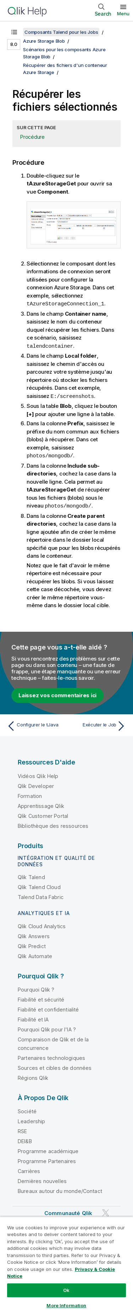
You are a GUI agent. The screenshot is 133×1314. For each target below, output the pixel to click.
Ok (66, 1290)
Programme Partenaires (47, 1159)
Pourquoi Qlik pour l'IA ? (47, 1028)
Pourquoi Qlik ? (36, 988)
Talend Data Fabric (40, 895)
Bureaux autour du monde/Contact (60, 1189)
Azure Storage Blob (44, 41)
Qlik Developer (36, 784)
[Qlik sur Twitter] (105, 1210)
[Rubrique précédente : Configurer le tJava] (35, 724)
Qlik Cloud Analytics (42, 924)
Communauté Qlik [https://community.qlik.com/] (68, 1211)
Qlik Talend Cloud (39, 885)
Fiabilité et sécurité (41, 998)
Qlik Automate (35, 954)
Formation (30, 794)
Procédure (32, 137)
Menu (123, 13)
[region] (66, 1265)
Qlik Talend (31, 875)
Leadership (31, 1119)
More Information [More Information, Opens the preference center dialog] (66, 1305)
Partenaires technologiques (51, 1056)
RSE (22, 1129)
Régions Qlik (33, 1076)
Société (27, 1110)
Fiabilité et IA (33, 1018)
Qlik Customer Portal (43, 814)
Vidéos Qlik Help (38, 774)
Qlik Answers (34, 934)
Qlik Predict (32, 944)
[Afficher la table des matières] (14, 32)
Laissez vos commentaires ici (57, 693)
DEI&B (25, 1139)
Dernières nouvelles (42, 1179)
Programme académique (48, 1149)
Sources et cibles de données (55, 1066)
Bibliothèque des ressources (53, 824)
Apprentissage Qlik (41, 804)
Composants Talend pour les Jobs (61, 32)
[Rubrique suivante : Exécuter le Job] (98, 724)
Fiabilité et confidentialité (48, 1008)
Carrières (29, 1169)
